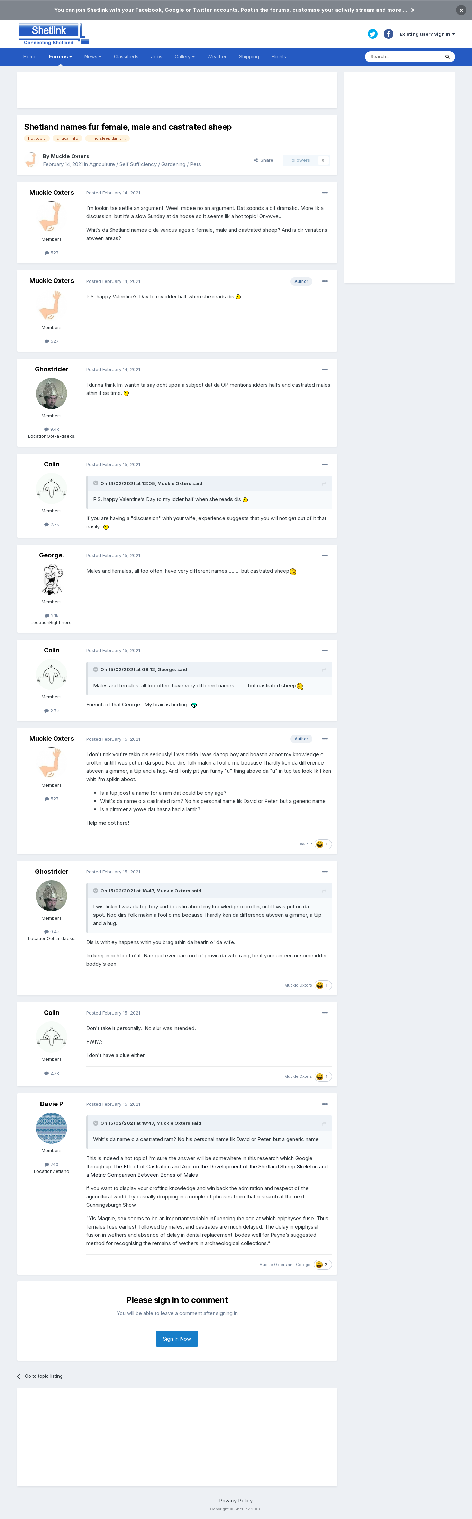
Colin (52, 464)
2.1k (51, 615)
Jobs (156, 56)
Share (263, 160)
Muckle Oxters (70, 156)
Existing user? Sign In (427, 34)
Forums (60, 60)
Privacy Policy (236, 1500)
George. (51, 555)
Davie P (305, 844)
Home (30, 56)
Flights (279, 56)
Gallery (185, 56)
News (92, 56)
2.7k (51, 524)
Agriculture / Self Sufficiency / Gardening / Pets (145, 164)
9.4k (51, 429)
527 (52, 253)
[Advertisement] (177, 90)
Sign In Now (177, 1338)
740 (51, 1164)
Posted (113, 192)
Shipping (249, 56)
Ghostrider (52, 369)
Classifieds (126, 56)
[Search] (402, 56)
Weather (217, 56)
